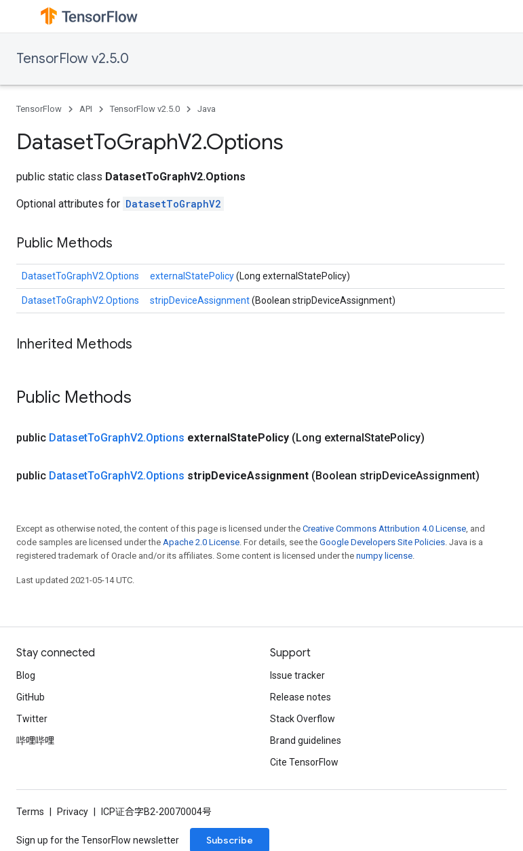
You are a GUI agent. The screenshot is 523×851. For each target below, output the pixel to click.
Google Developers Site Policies (382, 542)
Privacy (72, 811)
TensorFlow (39, 109)
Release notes (300, 697)
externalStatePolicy (193, 276)
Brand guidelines (305, 740)
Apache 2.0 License (201, 542)
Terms (30, 811)
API (85, 109)
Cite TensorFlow (304, 762)
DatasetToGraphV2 (173, 203)
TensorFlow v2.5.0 (72, 58)
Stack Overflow (302, 718)
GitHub (30, 697)
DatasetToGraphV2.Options (80, 276)
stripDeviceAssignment (201, 300)
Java (206, 109)
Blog (25, 675)
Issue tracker (297, 675)
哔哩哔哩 (35, 740)
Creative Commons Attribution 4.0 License (384, 528)
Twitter (31, 718)
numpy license (384, 556)
